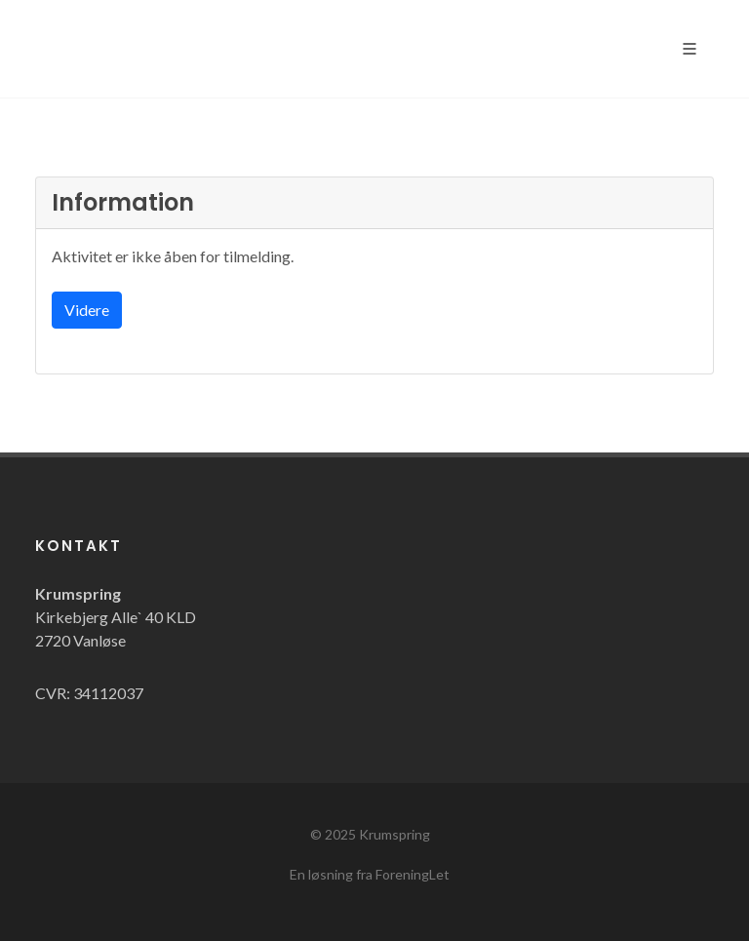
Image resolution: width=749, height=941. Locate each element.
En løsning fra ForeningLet (370, 874)
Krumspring (394, 834)
